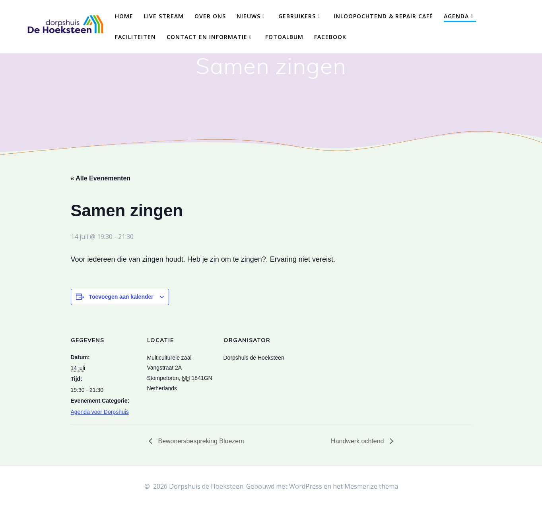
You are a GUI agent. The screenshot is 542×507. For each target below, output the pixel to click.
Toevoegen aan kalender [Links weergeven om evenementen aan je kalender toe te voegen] (121, 297)
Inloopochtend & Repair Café (383, 16)
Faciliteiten (135, 37)
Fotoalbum (284, 37)
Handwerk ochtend (358, 441)
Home (124, 16)
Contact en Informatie (207, 37)
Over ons (210, 16)
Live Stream (164, 16)
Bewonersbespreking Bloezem (200, 441)
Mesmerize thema (371, 486)
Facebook (330, 37)
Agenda (456, 16)
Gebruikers (297, 16)
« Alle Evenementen (101, 178)
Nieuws (248, 16)
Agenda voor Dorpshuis (100, 412)
